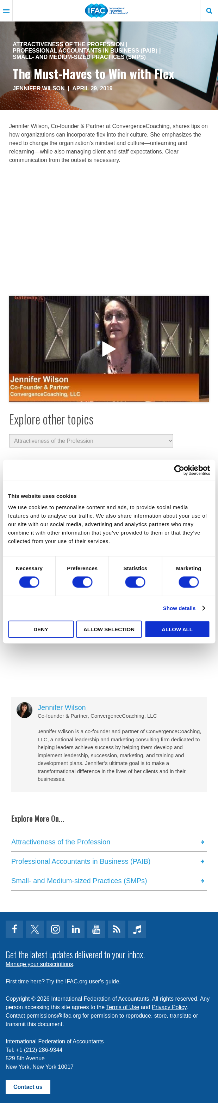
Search (209, 10)
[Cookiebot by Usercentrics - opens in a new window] (179, 470)
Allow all (177, 629)
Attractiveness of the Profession (68, 44)
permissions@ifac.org (54, 1016)
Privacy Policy (169, 1007)
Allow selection (109, 629)
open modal (109, 349)
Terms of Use (122, 1007)
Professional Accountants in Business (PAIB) (85, 51)
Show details (179, 608)
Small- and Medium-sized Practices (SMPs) (79, 57)
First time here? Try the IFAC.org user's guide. (63, 981)
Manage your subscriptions (39, 964)
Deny (40, 629)
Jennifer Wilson (39, 88)
